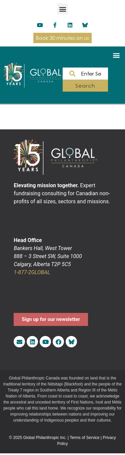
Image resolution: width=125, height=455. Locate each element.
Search (85, 85)
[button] (62, 8)
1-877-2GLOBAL (32, 272)
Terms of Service (84, 437)
